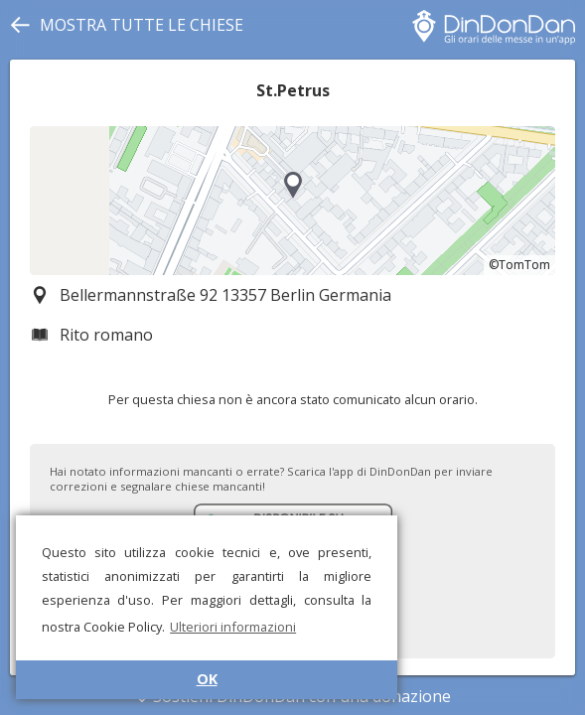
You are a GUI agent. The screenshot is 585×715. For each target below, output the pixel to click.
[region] (292, 200)
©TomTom (519, 264)
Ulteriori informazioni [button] (233, 627)
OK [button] (207, 678)
